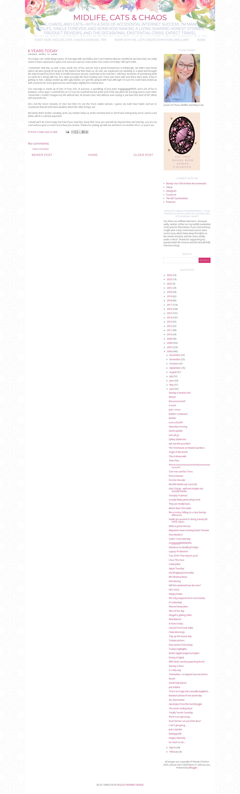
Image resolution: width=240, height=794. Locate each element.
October (174, 363)
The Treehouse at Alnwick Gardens (186, 447)
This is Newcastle (177, 456)
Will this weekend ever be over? (185, 585)
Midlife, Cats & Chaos (120, 17)
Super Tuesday (176, 568)
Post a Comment (41, 148)
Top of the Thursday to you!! (183, 555)
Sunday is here (176, 666)
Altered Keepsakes (178, 606)
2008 (169, 342)
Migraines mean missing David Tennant (189, 530)
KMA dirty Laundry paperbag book (186, 661)
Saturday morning (178, 426)
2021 (169, 287)
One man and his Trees (181, 471)
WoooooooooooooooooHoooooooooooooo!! (189, 466)
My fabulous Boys (178, 576)
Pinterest (170, 201)
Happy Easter (176, 593)
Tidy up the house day (180, 636)
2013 (169, 321)
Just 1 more (174, 409)
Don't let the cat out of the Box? (185, 721)
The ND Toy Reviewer (177, 198)
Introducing (175, 581)
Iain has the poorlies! (179, 443)
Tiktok (169, 187)
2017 (169, 304)
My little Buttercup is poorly (183, 484)
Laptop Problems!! (178, 551)
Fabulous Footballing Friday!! (183, 547)
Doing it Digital (176, 657)
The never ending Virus (180, 708)
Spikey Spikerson (177, 439)
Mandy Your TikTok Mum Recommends (186, 183)
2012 (169, 326)
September (175, 367)
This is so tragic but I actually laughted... (189, 691)
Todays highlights (178, 648)
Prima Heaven (176, 475)
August (173, 372)
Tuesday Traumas (178, 495)
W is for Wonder (177, 480)
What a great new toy (179, 526)
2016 (169, 309)
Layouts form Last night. (181, 627)
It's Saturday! (175, 602)
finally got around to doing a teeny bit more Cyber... (188, 520)
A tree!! (172, 405)
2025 (169, 275)
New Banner (175, 619)
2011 (169, 330)
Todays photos (176, 640)
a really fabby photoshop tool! (184, 499)
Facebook (171, 194)
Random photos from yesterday (185, 695)
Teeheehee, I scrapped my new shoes (188, 674)
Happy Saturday (177, 737)
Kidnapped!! (175, 733)
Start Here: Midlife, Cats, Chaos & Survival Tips (70, 39)
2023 (169, 279)
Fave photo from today (181, 644)
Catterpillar (174, 564)
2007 (169, 347)
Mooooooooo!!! (177, 401)
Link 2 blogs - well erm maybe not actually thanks (186, 490)
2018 (169, 300)
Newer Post (42, 155)
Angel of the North (178, 452)
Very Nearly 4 (175, 534)
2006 (169, 351)
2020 (169, 292)
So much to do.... (177, 742)
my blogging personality (181, 572)
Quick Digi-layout (177, 682)
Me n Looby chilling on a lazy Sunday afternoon (187, 513)
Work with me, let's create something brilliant (151, 39)
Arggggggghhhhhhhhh (180, 542)
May (171, 384)
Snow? (172, 678)
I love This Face (176, 560)
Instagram (171, 190)
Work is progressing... (180, 716)
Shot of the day (176, 610)
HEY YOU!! (174, 589)
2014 (169, 317)
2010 (169, 334)
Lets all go (174, 435)
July (171, 376)
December (175, 355)
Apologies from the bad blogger (185, 704)
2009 (169, 338)
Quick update (176, 430)
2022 (169, 283)
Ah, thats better (177, 699)
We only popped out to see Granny (187, 598)
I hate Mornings (177, 632)
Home (201, 39)
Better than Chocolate (180, 508)
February (174, 751)
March (172, 747)
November (175, 359)
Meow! (172, 396)
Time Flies (174, 460)
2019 (169, 296)
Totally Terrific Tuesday (181, 712)
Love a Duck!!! (176, 422)
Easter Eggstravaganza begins (184, 653)
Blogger (193, 767)
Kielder (172, 418)
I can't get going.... (178, 725)
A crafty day (175, 670)
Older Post (143, 155)
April (172, 388)
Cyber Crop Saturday (179, 538)
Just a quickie (175, 729)
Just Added (174, 687)
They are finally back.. (180, 503)
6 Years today (176, 623)
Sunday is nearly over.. (180, 392)
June (171, 380)
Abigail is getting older (180, 615)
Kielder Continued (178, 413)
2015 (169, 313)
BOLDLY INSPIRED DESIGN (130, 784)
